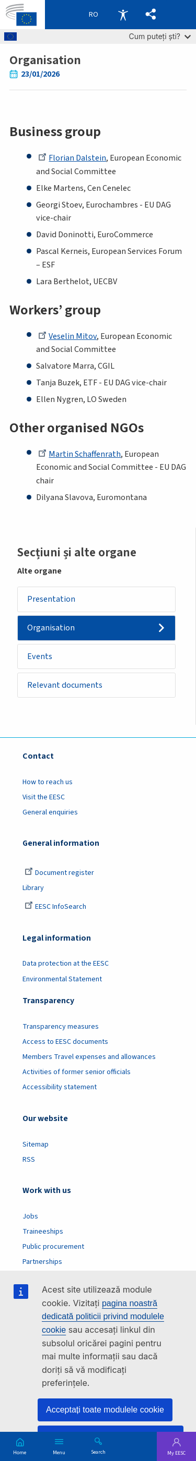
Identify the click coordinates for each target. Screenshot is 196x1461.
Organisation (51, 628)
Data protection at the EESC (65, 963)
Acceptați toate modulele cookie (105, 1409)
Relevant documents (64, 685)
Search (98, 1451)
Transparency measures (60, 1026)
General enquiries (50, 812)
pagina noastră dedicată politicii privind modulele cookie (103, 1316)
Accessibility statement (59, 1087)
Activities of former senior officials (76, 1072)
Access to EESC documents (65, 1042)
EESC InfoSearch (55, 907)
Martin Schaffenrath (79, 454)
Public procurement (53, 1246)
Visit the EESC (43, 797)
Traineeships (42, 1231)
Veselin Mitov (67, 336)
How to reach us (47, 782)
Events (39, 656)
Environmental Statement (62, 979)
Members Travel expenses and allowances (89, 1057)
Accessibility (122, 14)
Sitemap (35, 1144)
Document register (59, 873)
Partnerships (42, 1262)
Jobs (30, 1216)
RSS (28, 1159)
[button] (151, 14)
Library (33, 888)
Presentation (51, 599)
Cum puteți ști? (160, 36)
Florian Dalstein (72, 158)
